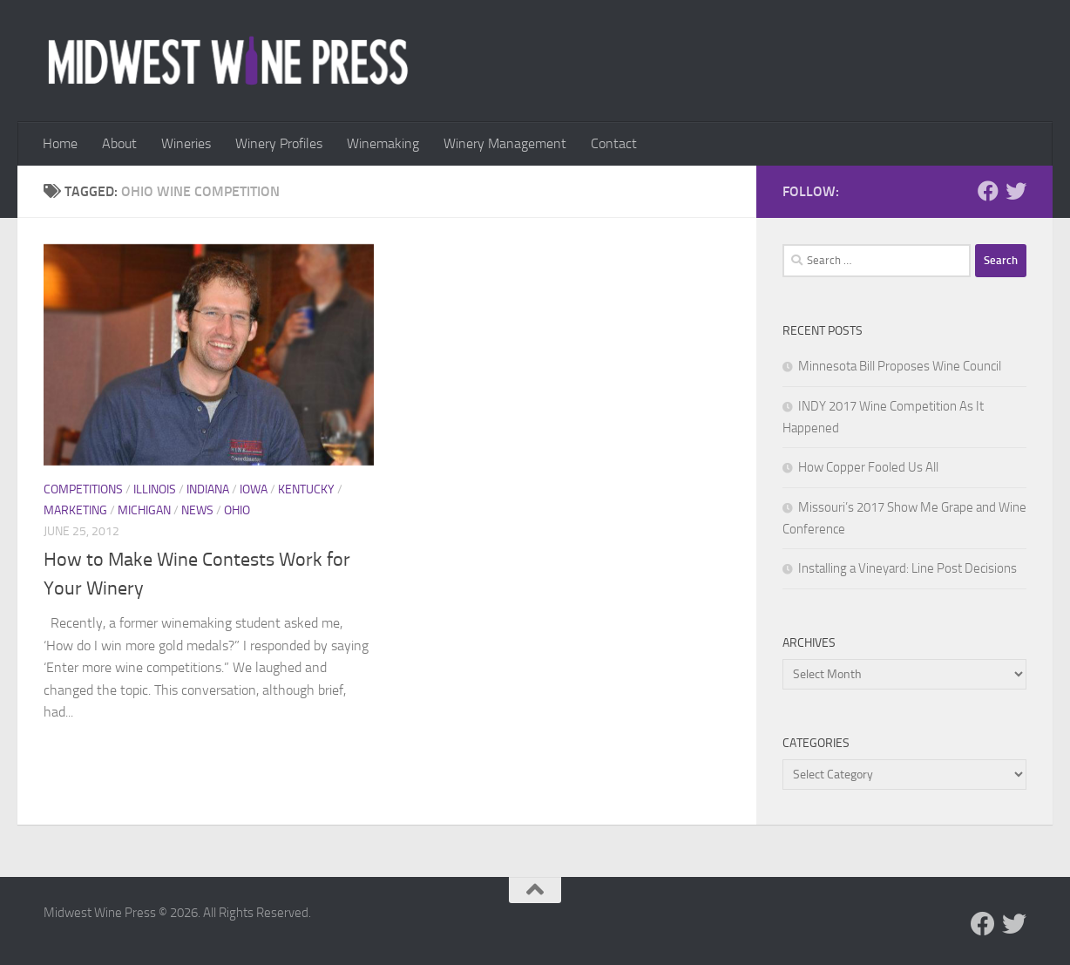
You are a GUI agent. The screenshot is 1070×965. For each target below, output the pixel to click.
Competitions (83, 489)
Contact (614, 143)
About (119, 143)
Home (60, 143)
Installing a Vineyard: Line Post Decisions (907, 568)
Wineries (186, 143)
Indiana (207, 489)
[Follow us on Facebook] (988, 190)
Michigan (144, 510)
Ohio (237, 510)
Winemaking (383, 143)
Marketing (75, 510)
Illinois (154, 489)
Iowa (254, 489)
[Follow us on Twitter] (1016, 190)
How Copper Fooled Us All (868, 467)
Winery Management (505, 143)
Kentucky (306, 489)
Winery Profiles (278, 143)
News (197, 510)
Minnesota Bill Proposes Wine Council (899, 366)
